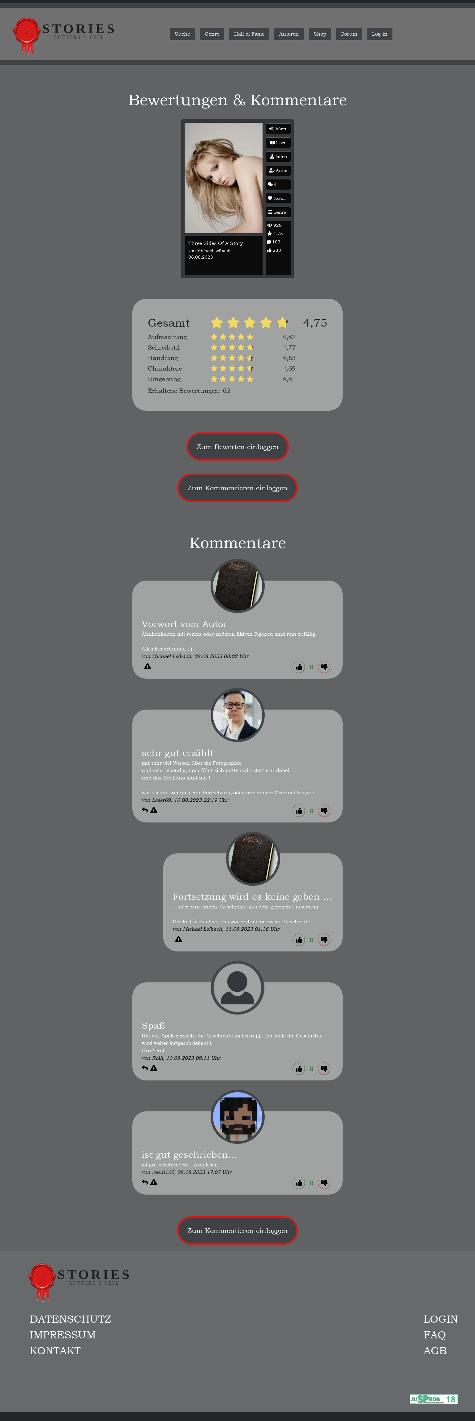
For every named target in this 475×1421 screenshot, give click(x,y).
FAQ (435, 1335)
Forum (349, 34)
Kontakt (55, 1350)
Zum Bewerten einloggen (238, 447)
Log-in (379, 34)
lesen (278, 142)
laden (278, 156)
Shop (320, 34)
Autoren (289, 34)
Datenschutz (70, 1319)
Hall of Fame (249, 34)
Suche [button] (182, 34)
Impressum (63, 1335)
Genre (277, 212)
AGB (435, 1350)
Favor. (277, 198)
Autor (278, 170)
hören (278, 128)
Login (441, 1319)
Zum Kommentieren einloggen (237, 488)
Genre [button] (212, 34)
